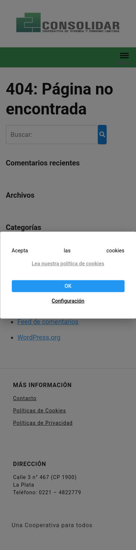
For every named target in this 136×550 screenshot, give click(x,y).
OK (68, 286)
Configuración (67, 301)
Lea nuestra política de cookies (68, 264)
